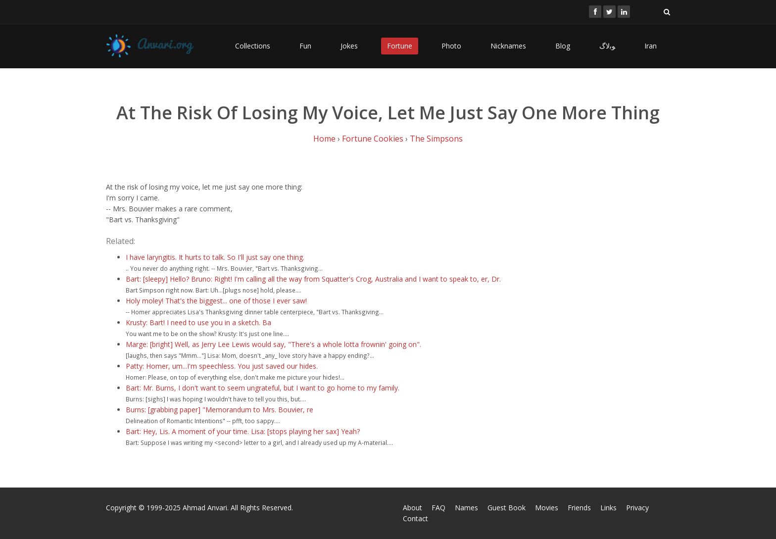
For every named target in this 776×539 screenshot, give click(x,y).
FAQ (438, 507)
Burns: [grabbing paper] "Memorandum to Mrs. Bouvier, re (219, 409)
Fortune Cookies (372, 138)
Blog (562, 45)
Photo (451, 45)
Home (324, 138)
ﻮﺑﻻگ (607, 45)
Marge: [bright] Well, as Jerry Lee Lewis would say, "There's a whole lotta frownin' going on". (273, 344)
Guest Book (506, 507)
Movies (546, 507)
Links (608, 507)
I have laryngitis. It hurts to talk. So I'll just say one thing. (215, 257)
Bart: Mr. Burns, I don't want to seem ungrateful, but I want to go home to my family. (262, 387)
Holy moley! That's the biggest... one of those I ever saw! (216, 300)
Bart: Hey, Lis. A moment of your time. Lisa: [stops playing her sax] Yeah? (243, 431)
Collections (252, 45)
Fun (305, 45)
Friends (579, 507)
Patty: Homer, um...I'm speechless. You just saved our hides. (222, 366)
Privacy (637, 507)
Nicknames (508, 45)
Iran (650, 45)
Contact (415, 518)
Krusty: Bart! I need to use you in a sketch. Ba (198, 322)
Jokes (349, 45)
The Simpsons (436, 138)
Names (466, 507)
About (412, 507)
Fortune (399, 45)
